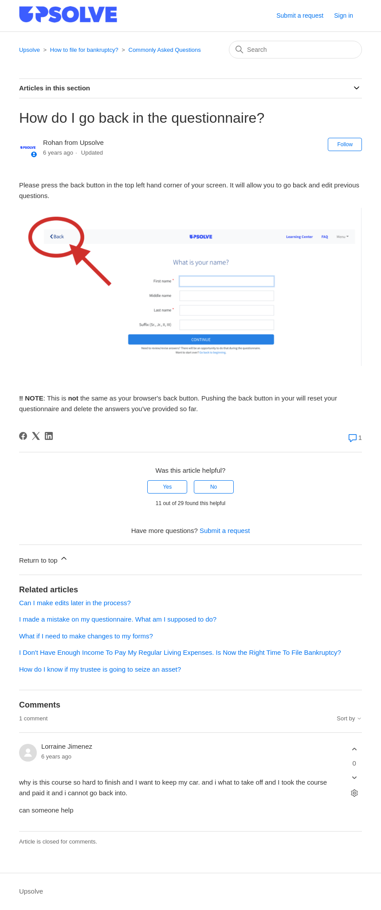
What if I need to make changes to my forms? (86, 636)
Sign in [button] (343, 15)
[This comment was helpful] (354, 749)
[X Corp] (36, 436)
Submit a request (299, 15)
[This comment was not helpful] (354, 777)
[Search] (295, 49)
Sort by (349, 719)
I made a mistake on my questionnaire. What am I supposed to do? (117, 619)
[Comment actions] (354, 793)
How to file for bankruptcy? (84, 50)
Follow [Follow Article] (345, 144)
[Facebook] (23, 436)
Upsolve (29, 50)
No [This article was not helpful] (213, 487)
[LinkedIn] (49, 436)
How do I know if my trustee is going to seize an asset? (100, 669)
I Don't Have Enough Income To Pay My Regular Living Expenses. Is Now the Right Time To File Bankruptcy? (180, 652)
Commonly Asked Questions (165, 50)
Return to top (43, 559)
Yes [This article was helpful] (167, 487)
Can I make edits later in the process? (75, 603)
